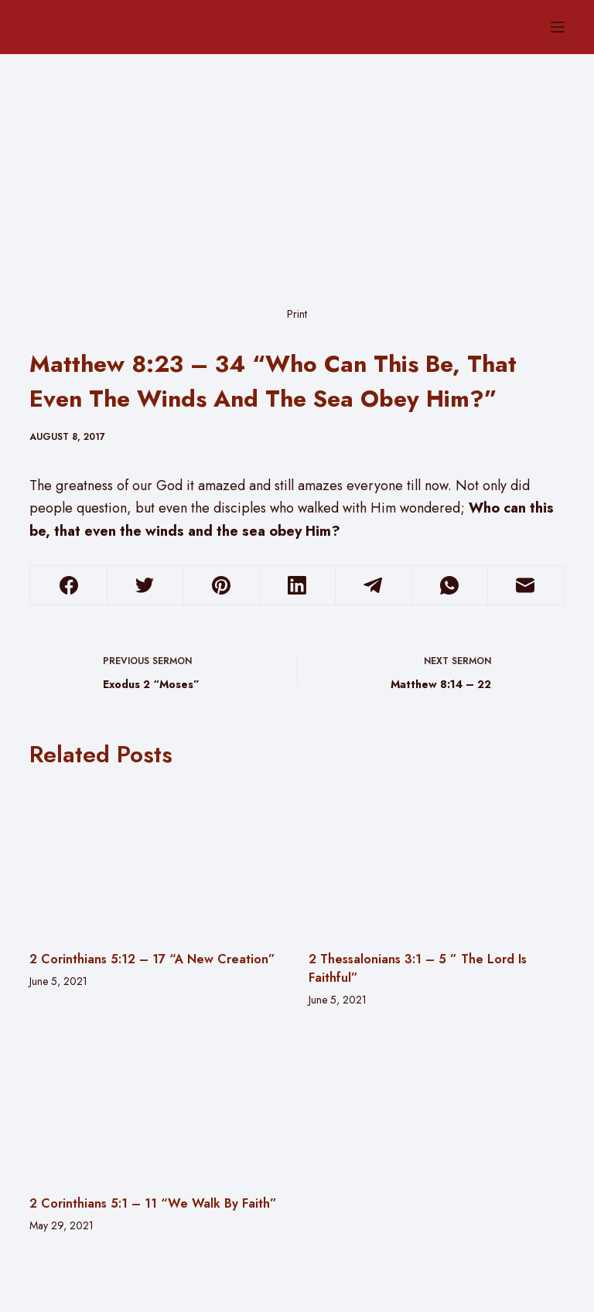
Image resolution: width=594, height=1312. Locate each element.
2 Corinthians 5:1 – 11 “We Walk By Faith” (153, 1203)
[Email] (525, 585)
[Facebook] (68, 585)
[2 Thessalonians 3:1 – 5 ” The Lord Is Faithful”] (437, 859)
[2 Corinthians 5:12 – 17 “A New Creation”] (157, 859)
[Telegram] (373, 585)
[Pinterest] (221, 585)
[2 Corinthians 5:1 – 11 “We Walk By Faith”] (157, 1104)
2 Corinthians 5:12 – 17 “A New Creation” (152, 959)
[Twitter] (145, 585)
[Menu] (558, 27)
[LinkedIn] (297, 585)
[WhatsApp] (449, 585)
